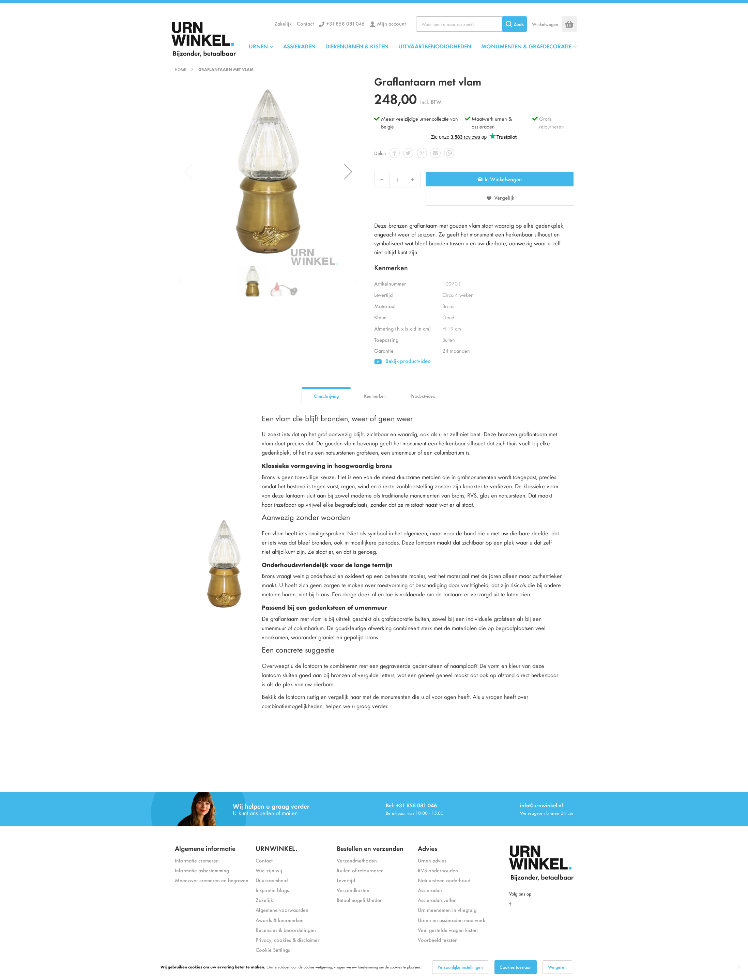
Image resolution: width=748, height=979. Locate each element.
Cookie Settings (273, 949)
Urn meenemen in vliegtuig (447, 909)
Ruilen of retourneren (360, 870)
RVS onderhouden (438, 870)
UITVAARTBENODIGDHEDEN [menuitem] (434, 46)
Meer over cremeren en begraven (211, 880)
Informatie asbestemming (202, 870)
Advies (427, 848)
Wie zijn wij (269, 870)
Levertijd (346, 880)
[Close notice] (739, 967)
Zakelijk (283, 23)
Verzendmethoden (357, 860)
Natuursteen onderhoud (444, 880)
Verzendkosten (353, 889)
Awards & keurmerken (280, 919)
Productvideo (423, 396)
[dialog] (374, 967)
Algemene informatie (205, 848)
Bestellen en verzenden (370, 848)
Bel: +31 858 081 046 (411, 805)
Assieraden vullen (437, 899)
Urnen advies (432, 860)
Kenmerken (375, 396)
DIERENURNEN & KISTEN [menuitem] (356, 46)
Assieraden (430, 889)
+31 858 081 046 (345, 23)
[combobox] (471, 24)
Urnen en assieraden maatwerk (451, 919)
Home (180, 69)
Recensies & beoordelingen (286, 929)
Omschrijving (326, 396)
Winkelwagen (545, 24)
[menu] (413, 46)
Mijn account (391, 23)
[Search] (514, 24)
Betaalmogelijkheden (360, 899)
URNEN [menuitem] (258, 46)
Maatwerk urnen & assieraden (492, 122)
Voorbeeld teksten (438, 939)
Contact (305, 23)
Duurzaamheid (272, 880)
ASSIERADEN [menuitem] (299, 46)
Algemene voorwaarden (282, 909)
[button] (348, 171)
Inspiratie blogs (272, 889)
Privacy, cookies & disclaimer (287, 939)
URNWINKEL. (276, 848)
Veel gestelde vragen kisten (448, 929)
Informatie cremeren (197, 860)
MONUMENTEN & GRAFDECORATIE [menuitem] (526, 46)
